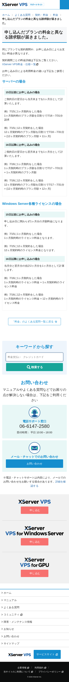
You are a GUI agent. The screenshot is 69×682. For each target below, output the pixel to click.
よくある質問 (11, 607)
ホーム (7, 592)
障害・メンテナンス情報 (18, 621)
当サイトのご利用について (18, 671)
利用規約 (40, 667)
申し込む (34, 510)
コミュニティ (13, 614)
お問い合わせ (34, 463)
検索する (34, 367)
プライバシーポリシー (51, 671)
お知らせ (9, 628)
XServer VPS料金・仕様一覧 (19, 64)
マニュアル (10, 600)
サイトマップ (11, 643)
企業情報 (23, 667)
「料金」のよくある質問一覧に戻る (34, 321)
